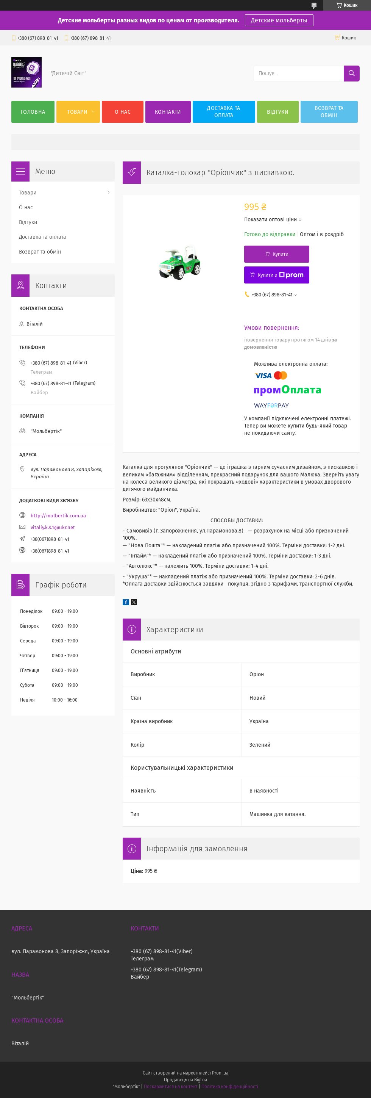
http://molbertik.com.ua (58, 515)
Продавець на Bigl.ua (185, 1079)
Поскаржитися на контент (170, 1086)
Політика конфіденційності (229, 1086)
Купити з (280, 275)
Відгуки (277, 112)
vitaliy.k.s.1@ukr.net (53, 527)
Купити (280, 254)
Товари (77, 112)
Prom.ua (220, 1073)
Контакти (168, 112)
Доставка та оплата (223, 112)
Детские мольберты (279, 20)
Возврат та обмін (329, 112)
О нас (123, 112)
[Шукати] (352, 73)
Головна (33, 112)
